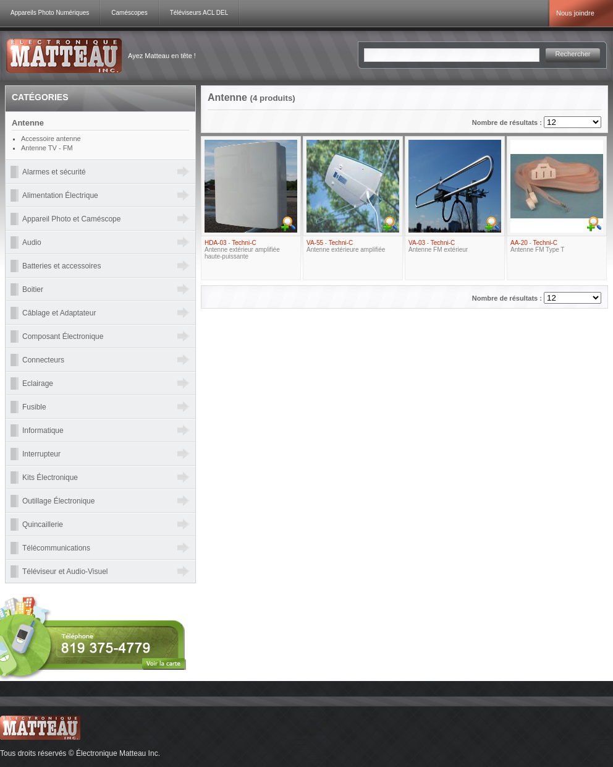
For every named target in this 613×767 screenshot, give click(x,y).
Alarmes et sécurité (54, 172)
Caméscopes (129, 12)
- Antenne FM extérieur (438, 246)
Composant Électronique (62, 336)
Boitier (32, 289)
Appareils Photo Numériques (50, 12)
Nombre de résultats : (508, 122)
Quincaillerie (42, 524)
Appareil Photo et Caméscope (71, 219)
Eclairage (37, 383)
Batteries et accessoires (61, 266)
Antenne (28, 122)
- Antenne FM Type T (537, 246)
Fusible (34, 407)
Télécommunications (56, 548)
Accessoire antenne (51, 138)
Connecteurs (43, 360)
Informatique (43, 430)
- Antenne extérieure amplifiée (345, 246)
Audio (31, 242)
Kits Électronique (50, 477)
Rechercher (573, 54)
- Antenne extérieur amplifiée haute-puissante (242, 249)
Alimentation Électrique (60, 195)
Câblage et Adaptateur (59, 313)
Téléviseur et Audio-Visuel (65, 571)
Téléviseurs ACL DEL (199, 12)
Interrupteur (41, 454)
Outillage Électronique (58, 501)
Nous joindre (575, 13)
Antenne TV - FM (47, 148)
